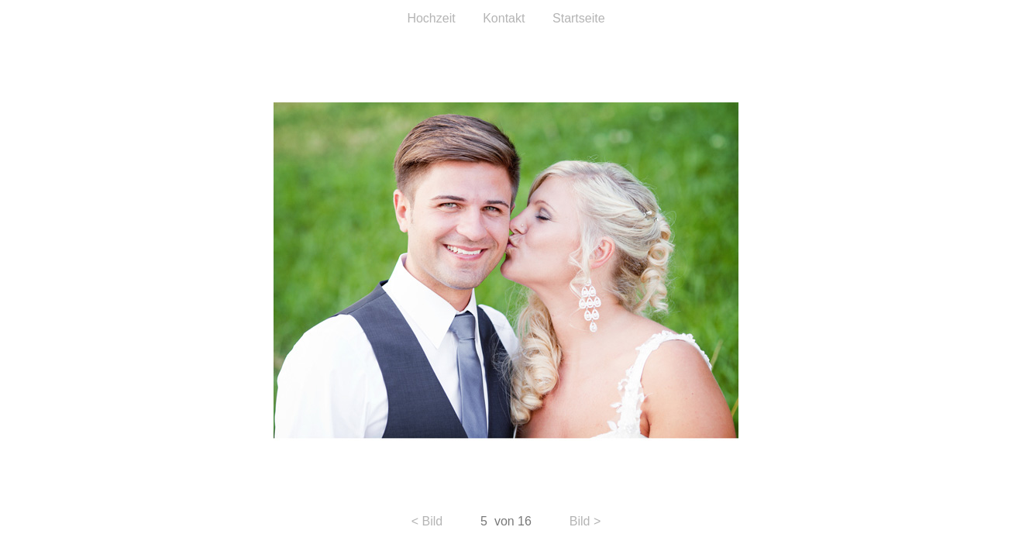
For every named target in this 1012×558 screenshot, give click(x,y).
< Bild (426, 521)
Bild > (585, 521)
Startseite (578, 18)
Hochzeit (431, 18)
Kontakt (505, 18)
